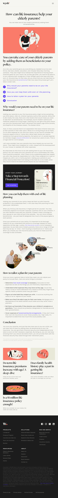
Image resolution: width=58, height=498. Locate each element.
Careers (23, 454)
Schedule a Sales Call (27, 440)
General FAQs (7, 458)
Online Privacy (28, 492)
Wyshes (5, 443)
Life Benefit (6, 432)
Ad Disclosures (40, 492)
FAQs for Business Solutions (8, 452)
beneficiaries (22, 80)
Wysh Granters (25, 459)
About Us (23, 451)
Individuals (42, 444)
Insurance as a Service (9, 437)
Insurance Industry (44, 442)
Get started (11, 185)
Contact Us (24, 462)
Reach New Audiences (27, 435)
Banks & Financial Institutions (44, 433)
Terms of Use (6, 492)
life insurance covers (32, 225)
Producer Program (8, 435)
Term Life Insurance (8, 440)
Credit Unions (43, 436)
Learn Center (6, 455)
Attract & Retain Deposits (28, 432)
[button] (53, 3)
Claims (5, 460)
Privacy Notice (17, 492)
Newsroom (24, 456)
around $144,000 (22, 138)
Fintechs (41, 439)
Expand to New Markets (27, 437)
